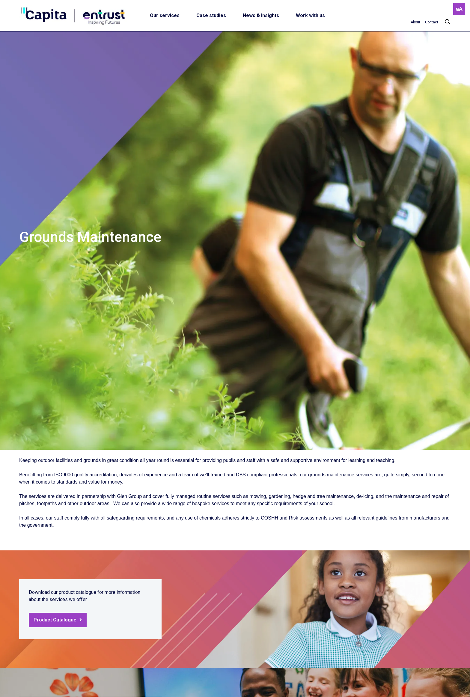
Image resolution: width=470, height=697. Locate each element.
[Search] (444, 22)
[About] (415, 22)
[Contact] (431, 22)
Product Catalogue (55, 620)
